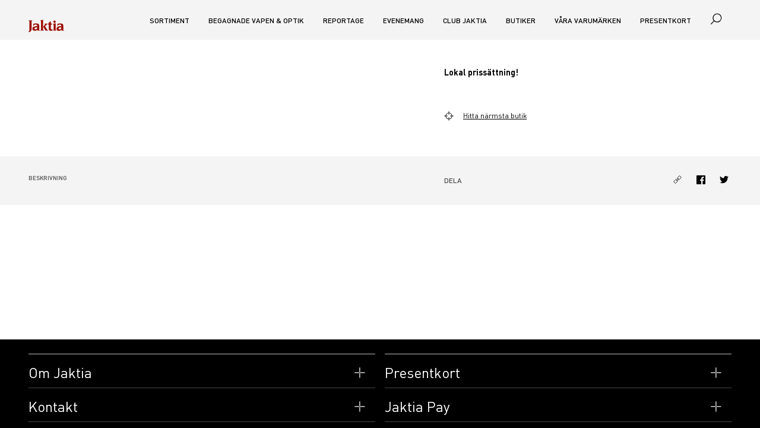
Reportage (343, 20)
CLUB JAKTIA (465, 20)
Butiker (521, 20)
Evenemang (403, 20)
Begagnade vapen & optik (256, 20)
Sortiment (169, 20)
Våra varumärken (588, 20)
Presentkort (665, 20)
